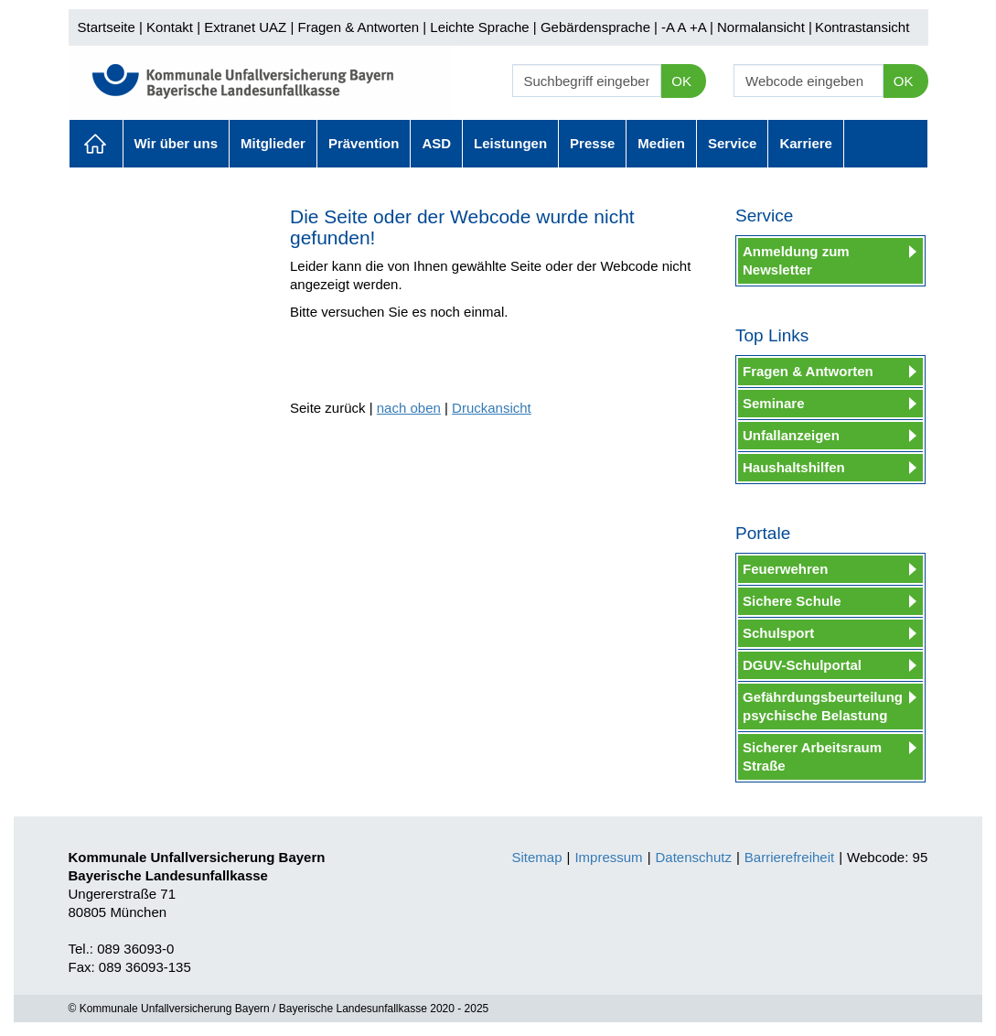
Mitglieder (273, 143)
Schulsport (778, 633)
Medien (661, 143)
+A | (699, 27)
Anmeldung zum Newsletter (796, 260)
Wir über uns (176, 143)
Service (732, 143)
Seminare (774, 403)
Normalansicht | (764, 27)
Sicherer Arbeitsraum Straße (812, 756)
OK (681, 81)
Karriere (805, 143)
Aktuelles (96, 143)
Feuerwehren (785, 569)
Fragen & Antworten (358, 27)
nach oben (409, 407)
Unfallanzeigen (791, 435)
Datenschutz (694, 857)
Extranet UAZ (245, 27)
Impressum (608, 857)
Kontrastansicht (862, 27)
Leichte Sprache (479, 27)
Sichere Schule (792, 601)
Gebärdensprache (595, 27)
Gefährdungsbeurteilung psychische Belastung (823, 706)
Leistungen (510, 143)
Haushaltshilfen (794, 467)
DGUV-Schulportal (802, 665)
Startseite (106, 27)
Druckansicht (491, 407)
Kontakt (169, 27)
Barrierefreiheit (789, 857)
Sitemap (537, 857)
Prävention (364, 143)
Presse (592, 143)
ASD (436, 143)
